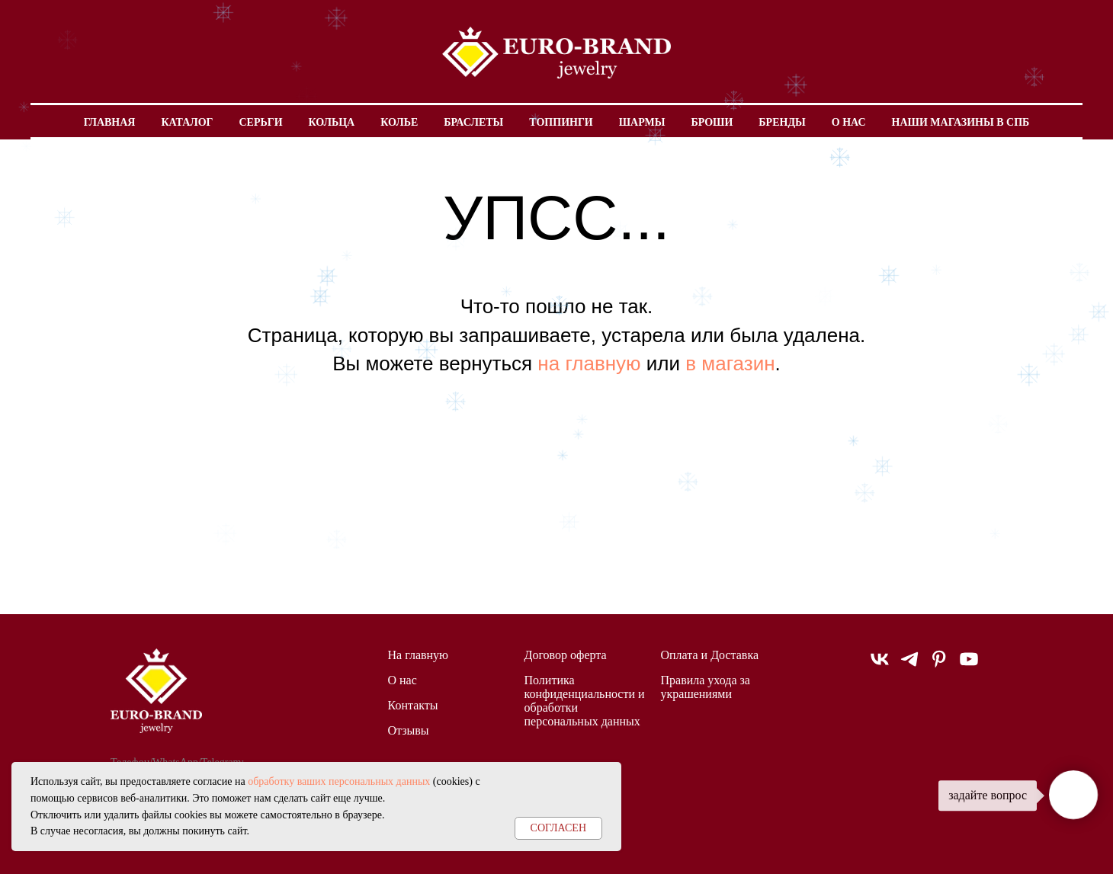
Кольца (332, 122)
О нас (849, 122)
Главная (110, 122)
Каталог (187, 122)
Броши (712, 122)
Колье (399, 122)
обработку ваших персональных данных (339, 781)
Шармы (642, 122)
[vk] (879, 665)
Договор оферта (565, 654)
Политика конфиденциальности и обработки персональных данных (584, 701)
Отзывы (408, 730)
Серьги (260, 122)
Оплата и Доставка (710, 654)
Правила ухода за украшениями (705, 687)
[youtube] (969, 665)
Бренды (782, 122)
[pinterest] (939, 665)
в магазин (730, 363)
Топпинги (560, 122)
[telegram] (909, 665)
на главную (588, 363)
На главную (418, 654)
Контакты (413, 705)
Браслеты (473, 122)
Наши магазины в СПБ (961, 122)
